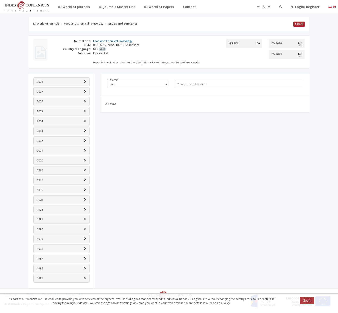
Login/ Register (305, 7)
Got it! (307, 300)
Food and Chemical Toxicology (83, 23)
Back (299, 24)
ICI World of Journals (46, 23)
